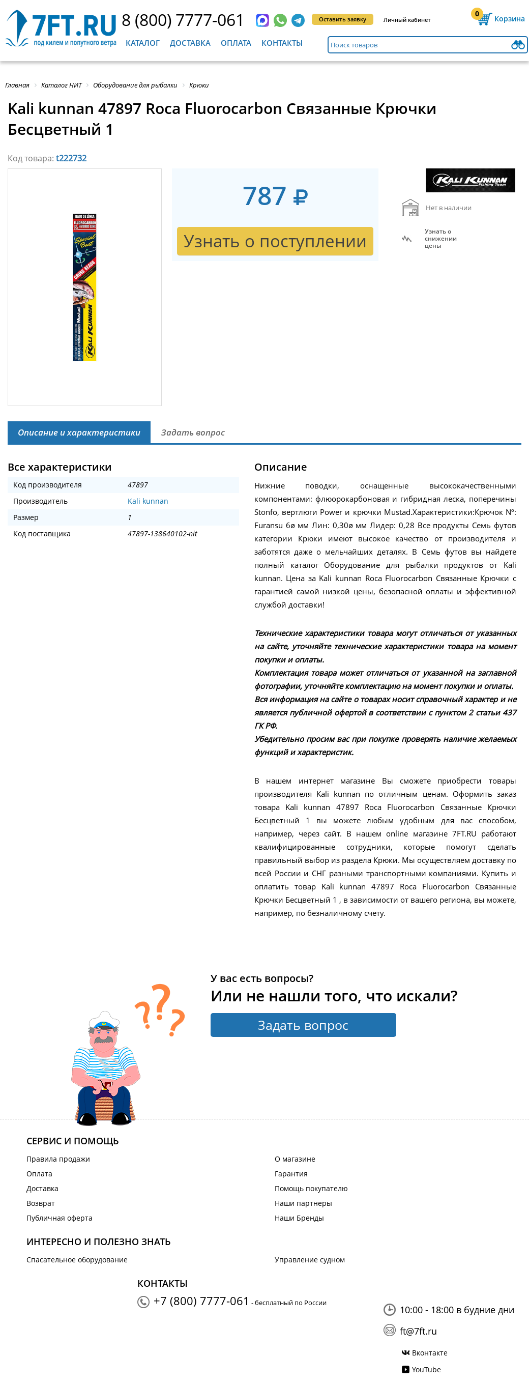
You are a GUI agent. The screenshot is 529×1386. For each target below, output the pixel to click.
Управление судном (310, 1259)
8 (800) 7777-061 (183, 20)
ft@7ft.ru (418, 1331)
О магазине (295, 1159)
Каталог (143, 43)
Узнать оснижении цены (441, 238)
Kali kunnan (148, 501)
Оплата (236, 43)
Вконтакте (430, 1352)
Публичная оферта (59, 1218)
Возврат (40, 1203)
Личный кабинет (407, 19)
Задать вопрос (303, 1024)
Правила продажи (58, 1159)
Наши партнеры (303, 1203)
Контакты (282, 43)
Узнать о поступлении (275, 240)
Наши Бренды (299, 1218)
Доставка (190, 43)
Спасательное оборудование (77, 1259)
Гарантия (291, 1173)
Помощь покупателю (311, 1188)
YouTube (426, 1369)
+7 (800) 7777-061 (202, 1300)
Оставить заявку (342, 19)
